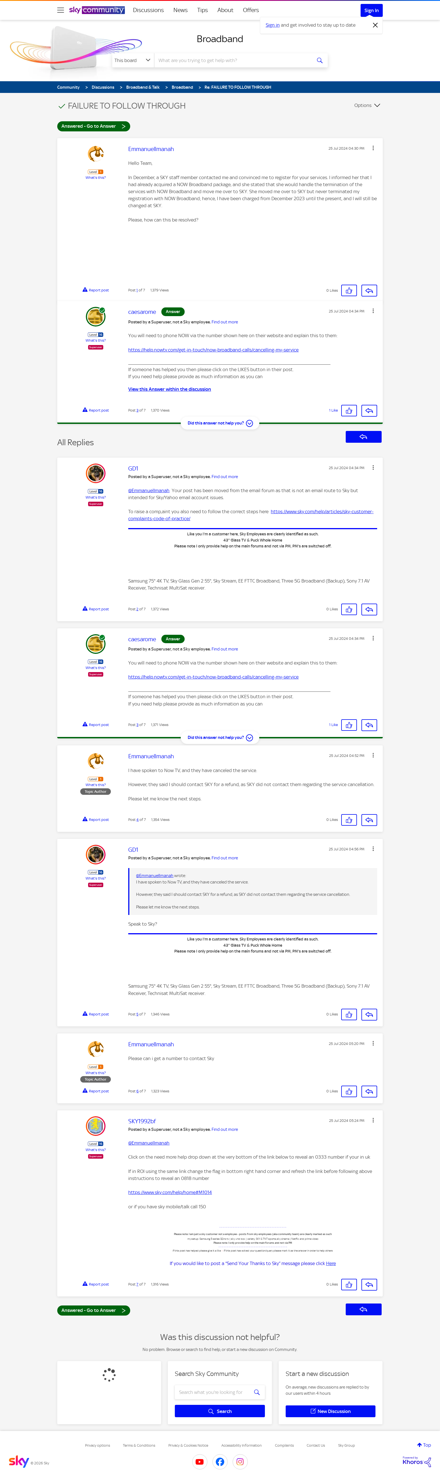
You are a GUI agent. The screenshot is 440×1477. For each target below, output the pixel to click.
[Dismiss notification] (375, 25)
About (225, 10)
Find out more (225, 322)
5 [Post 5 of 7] (137, 1014)
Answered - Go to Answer (93, 126)
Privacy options (97, 1445)
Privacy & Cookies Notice (188, 1445)
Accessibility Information (241, 1445)
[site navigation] (60, 10)
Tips (202, 10)
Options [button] (363, 105)
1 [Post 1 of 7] (137, 290)
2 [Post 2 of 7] (137, 609)
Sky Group (346, 1445)
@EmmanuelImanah (148, 490)
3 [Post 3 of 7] (137, 410)
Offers (251, 10)
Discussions (148, 10)
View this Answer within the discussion (169, 389)
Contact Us (316, 1445)
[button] (373, 148)
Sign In (372, 10)
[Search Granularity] (133, 60)
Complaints (284, 1445)
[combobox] (232, 60)
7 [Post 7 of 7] (137, 1284)
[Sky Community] (97, 10)
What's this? (96, 177)
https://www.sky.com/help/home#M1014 (170, 1192)
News (180, 10)
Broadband (220, 38)
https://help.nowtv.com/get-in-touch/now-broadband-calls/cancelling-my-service (213, 350)
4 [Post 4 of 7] (137, 820)
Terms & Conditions (139, 1445)
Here (331, 1263)
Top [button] (427, 1445)
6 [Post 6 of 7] (137, 1091)
